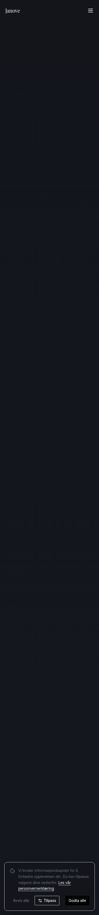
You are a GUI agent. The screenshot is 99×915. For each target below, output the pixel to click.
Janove (12, 10)
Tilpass (47, 900)
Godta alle (77, 900)
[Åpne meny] (90, 10)
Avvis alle (21, 900)
